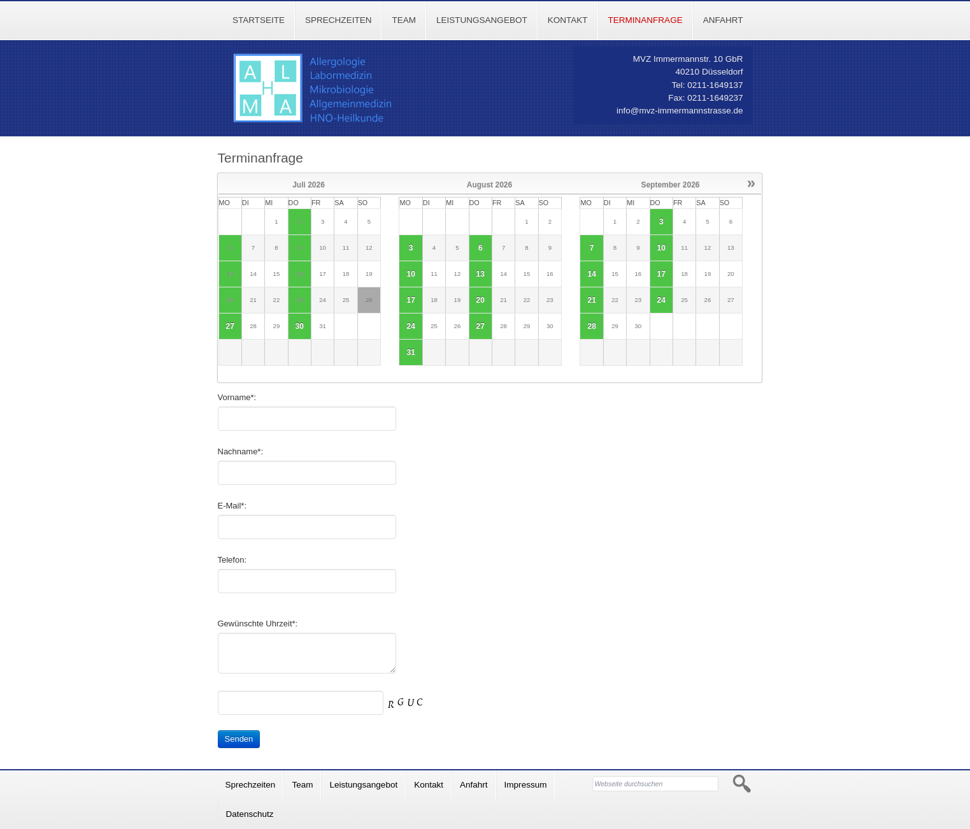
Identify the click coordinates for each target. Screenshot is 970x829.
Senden (239, 739)
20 (480, 300)
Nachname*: (241, 451)
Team (404, 20)
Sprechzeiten (338, 20)
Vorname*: (237, 397)
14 (591, 274)
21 (591, 300)
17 (410, 300)
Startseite (258, 20)
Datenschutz (250, 814)
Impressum (525, 784)
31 (410, 352)
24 (410, 326)
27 (230, 326)
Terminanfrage (645, 20)
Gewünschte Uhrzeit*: (258, 623)
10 (410, 274)
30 (300, 326)
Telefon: (232, 560)
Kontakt (568, 20)
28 (591, 326)
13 (480, 274)
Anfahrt (723, 20)
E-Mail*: (232, 505)
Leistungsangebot (481, 20)
